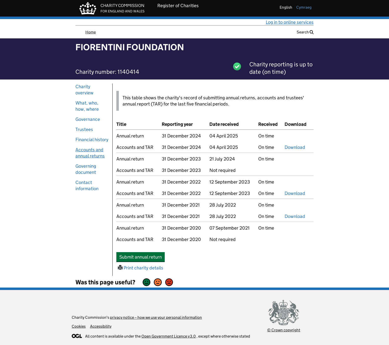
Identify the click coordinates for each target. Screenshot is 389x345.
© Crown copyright (283, 330)
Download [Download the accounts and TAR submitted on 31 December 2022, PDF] (295, 193)
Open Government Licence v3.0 (168, 336)
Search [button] (305, 32)
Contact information (86, 185)
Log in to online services (290, 22)
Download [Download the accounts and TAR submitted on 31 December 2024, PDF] (295, 147)
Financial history (91, 139)
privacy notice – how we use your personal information (156, 317)
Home (90, 32)
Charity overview (84, 90)
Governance (87, 119)
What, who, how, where (87, 106)
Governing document (85, 169)
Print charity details (140, 268)
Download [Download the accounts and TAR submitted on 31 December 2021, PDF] (295, 216)
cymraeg (304, 7)
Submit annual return (142, 257)
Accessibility (100, 326)
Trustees (84, 129)
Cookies (79, 326)
